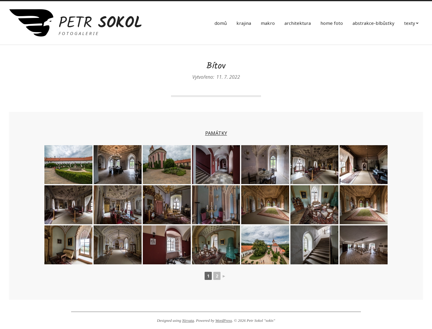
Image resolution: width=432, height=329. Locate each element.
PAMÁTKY (216, 133)
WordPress (223, 320)
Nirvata (188, 320)
